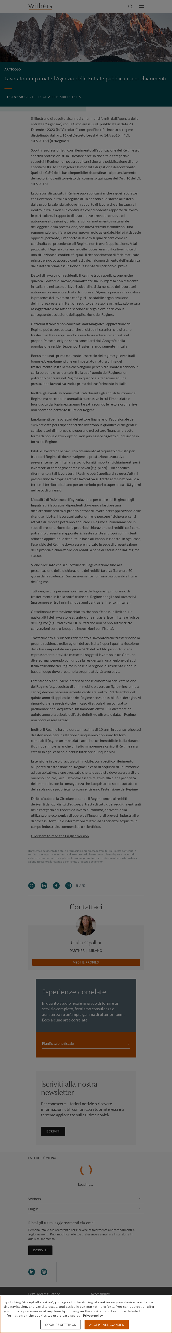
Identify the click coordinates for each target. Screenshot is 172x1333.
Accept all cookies (106, 1325)
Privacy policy (93, 1315)
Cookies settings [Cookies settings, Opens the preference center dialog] (60, 1325)
